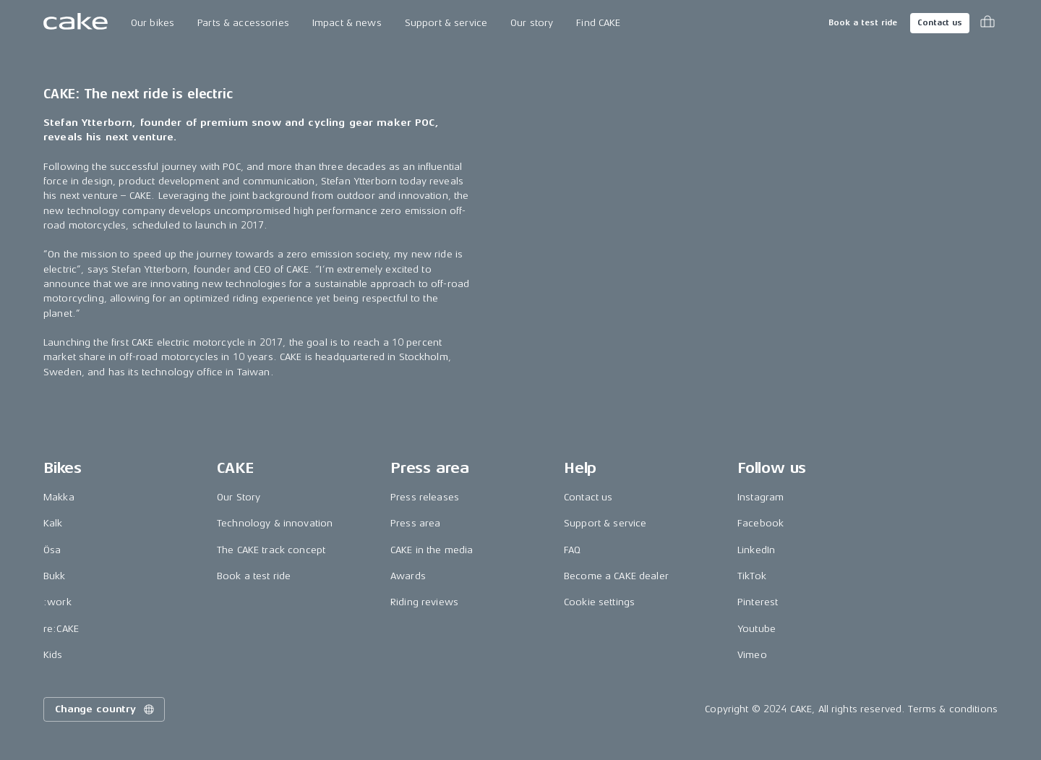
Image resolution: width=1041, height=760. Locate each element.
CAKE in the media (431, 550)
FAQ (572, 550)
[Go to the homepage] (75, 23)
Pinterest (757, 602)
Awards (408, 576)
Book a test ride (862, 22)
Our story (531, 22)
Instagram (760, 497)
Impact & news (347, 22)
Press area (415, 523)
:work (57, 602)
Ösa (52, 550)
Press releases (424, 497)
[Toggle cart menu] (987, 23)
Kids (53, 654)
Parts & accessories (243, 22)
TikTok (751, 576)
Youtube (756, 628)
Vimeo (752, 654)
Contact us (939, 22)
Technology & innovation (275, 523)
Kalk (53, 523)
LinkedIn (756, 550)
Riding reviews (424, 602)
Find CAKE (598, 22)
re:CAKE (61, 628)
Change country (105, 709)
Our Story (238, 497)
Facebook (760, 523)
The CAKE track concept (271, 550)
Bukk (54, 576)
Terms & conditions (953, 709)
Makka (58, 497)
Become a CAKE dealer (616, 576)
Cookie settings (599, 602)
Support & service (446, 22)
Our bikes (152, 22)
